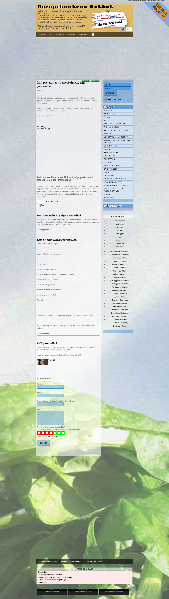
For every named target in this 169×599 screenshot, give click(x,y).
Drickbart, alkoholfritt (116, 179)
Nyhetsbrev (83, 35)
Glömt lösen (117, 99)
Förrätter (109, 159)
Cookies (64, 561)
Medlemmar (60, 35)
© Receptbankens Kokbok (48, 561)
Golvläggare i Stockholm (119, 281)
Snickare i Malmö (119, 307)
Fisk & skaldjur (112, 127)
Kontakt (42, 35)
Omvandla (72, 35)
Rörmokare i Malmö (119, 316)
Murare (119, 237)
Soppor (108, 162)
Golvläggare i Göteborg (120, 284)
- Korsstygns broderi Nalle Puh (49, 575)
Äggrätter (109, 114)
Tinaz (51, 359)
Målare (119, 230)
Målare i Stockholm (119, 271)
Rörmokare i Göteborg (119, 313)
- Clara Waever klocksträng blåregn (51, 580)
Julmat (107, 194)
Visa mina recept (43, 129)
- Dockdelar (42, 582)
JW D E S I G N (53, 436)
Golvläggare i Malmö (120, 287)
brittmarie (51, 201)
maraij (41, 126)
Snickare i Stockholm (120, 300)
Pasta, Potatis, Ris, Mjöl (116, 130)
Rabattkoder (113, 206)
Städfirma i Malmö (120, 326)
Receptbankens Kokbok (75, 6)
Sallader (108, 134)
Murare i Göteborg (120, 294)
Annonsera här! (118, 216)
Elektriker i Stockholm (120, 261)
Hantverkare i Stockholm (119, 251)
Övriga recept (111, 169)
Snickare (119, 240)
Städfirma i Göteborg (120, 323)
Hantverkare (119, 224)
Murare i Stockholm (119, 290)
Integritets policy (76, 561)
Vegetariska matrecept (116, 137)
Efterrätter (110, 146)
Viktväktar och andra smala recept (118, 141)
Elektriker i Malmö (120, 268)
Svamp (107, 172)
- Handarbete (42, 572)
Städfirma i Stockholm (119, 320)
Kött (106, 120)
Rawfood (108, 111)
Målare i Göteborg (120, 274)
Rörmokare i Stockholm (120, 310)
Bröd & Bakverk (112, 152)
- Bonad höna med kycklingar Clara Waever (55, 577)
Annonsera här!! (85, 569)
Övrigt (107, 117)
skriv (50, 35)
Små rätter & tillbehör (116, 185)
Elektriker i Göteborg (119, 264)
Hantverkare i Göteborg (120, 255)
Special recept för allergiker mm (114, 190)
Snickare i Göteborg (119, 303)
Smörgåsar (109, 156)
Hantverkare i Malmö (120, 258)
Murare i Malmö (120, 297)
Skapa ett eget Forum (94, 561)
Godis (107, 149)
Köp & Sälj (109, 198)
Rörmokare (119, 243)
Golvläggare (119, 234)
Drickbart (109, 176)
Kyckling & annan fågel (116, 124)
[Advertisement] (84, 58)
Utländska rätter (113, 182)
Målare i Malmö (120, 277)
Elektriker (119, 227)
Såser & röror (111, 166)
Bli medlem (108, 99)
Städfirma (119, 247)
